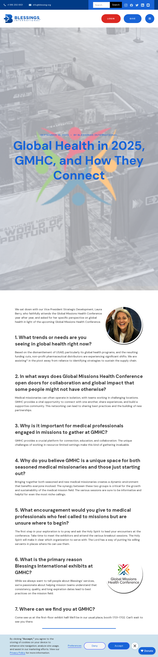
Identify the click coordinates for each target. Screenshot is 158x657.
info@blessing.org (42, 4)
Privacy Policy (17, 652)
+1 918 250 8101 (15, 4)
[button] (149, 18)
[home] (22, 18)
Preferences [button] (74, 645)
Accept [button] (119, 645)
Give (132, 18)
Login (111, 18)
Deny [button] (95, 645)
